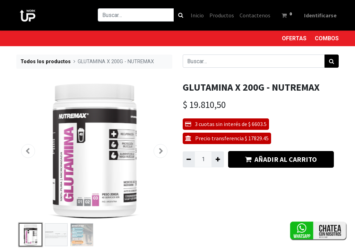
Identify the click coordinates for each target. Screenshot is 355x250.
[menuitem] (196, 15)
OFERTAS (294, 38)
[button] (28, 151)
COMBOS (327, 38)
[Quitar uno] (189, 159)
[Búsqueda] (180, 15)
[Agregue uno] (217, 159)
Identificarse (319, 15)
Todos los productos (45, 62)
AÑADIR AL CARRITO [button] (281, 159)
